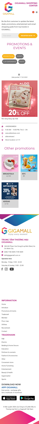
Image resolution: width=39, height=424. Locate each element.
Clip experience (9, 62)
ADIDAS (6, 201)
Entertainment (6, 369)
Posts (21, 62)
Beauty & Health (7, 372)
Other (3, 359)
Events (20, 56)
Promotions (8, 56)
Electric (4, 342)
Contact (4, 331)
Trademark (5, 314)
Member (4, 318)
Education (5, 349)
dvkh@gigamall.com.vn (12, 255)
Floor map (5, 321)
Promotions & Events (19, 46)
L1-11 (18, 140)
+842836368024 (10, 126)
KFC (24, 174)
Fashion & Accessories (10, 356)
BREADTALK (8, 174)
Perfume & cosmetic (9, 352)
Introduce (5, 308)
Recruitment (6, 328)
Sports (4, 379)
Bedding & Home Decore (10, 345)
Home (4, 304)
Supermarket (6, 376)
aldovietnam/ (9, 136)
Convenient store (7, 362)
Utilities (4, 324)
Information (9, 300)
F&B (3, 339)
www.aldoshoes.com (12, 133)
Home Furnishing (7, 366)
